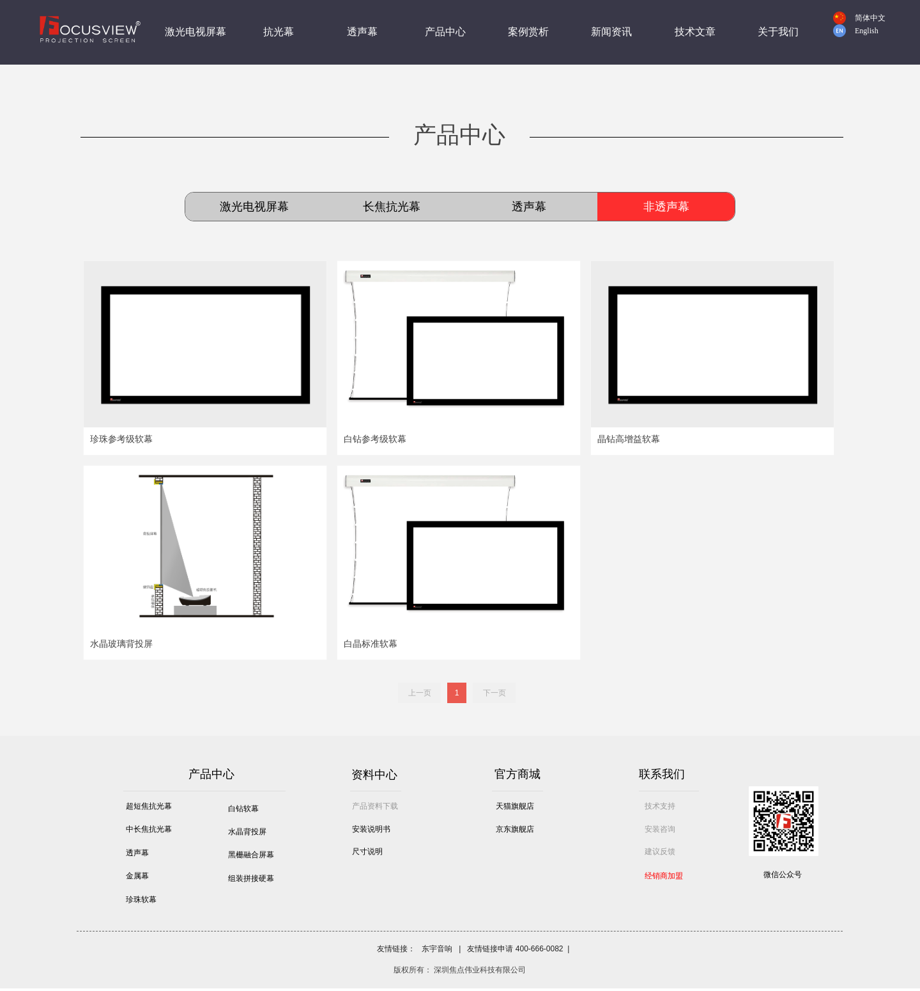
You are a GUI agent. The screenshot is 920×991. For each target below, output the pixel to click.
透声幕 (529, 206)
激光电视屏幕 (254, 206)
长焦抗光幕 (391, 206)
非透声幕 (666, 206)
